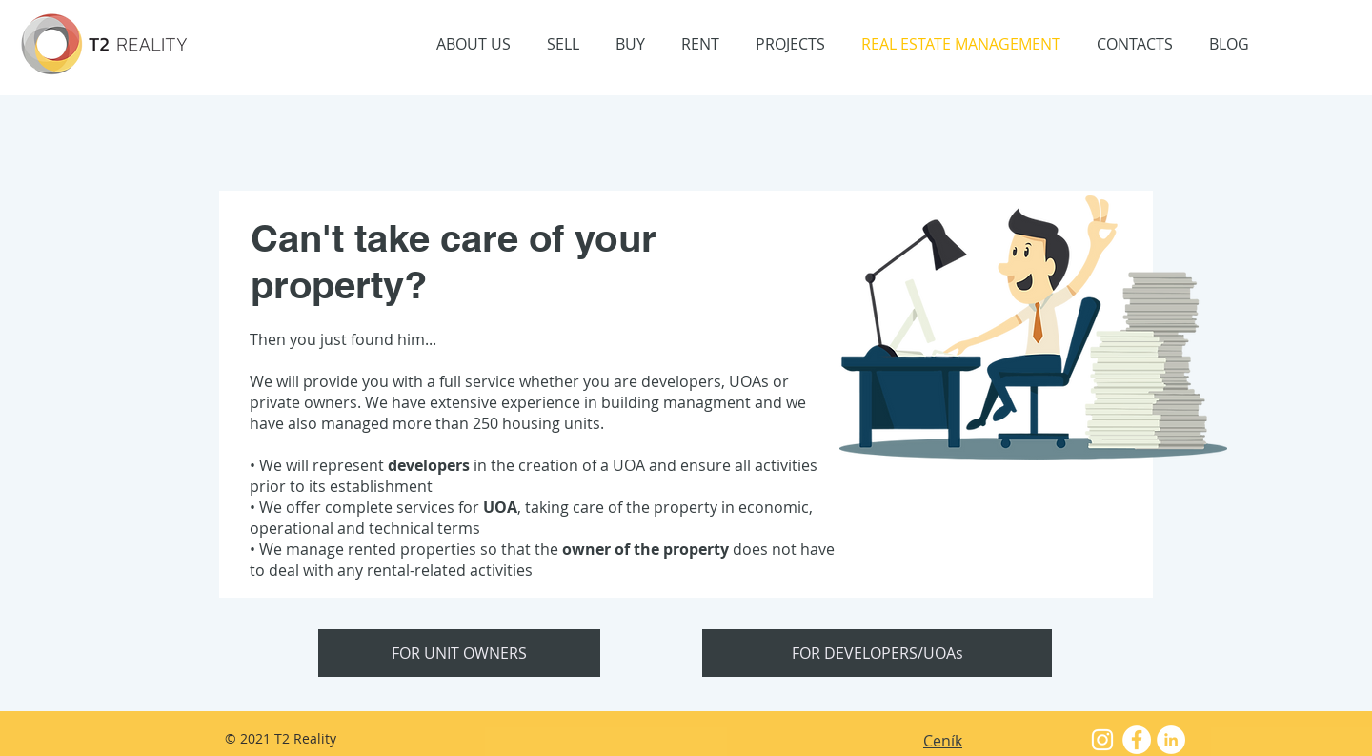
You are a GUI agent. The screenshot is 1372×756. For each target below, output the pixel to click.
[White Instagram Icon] (1102, 739)
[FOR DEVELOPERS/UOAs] (877, 653)
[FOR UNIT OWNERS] (459, 653)
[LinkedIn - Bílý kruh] (1171, 739)
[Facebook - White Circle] (1136, 739)
